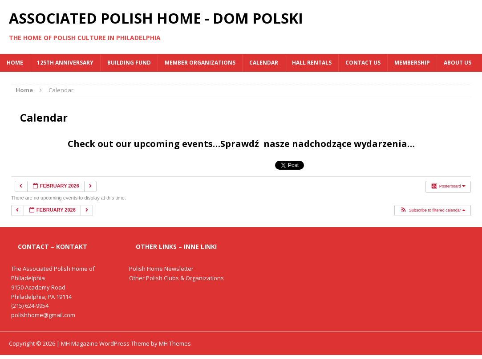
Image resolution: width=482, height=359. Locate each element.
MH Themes (175, 343)
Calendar (263, 62)
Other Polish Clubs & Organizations (176, 278)
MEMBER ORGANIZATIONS (200, 62)
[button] (432, 210)
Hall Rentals (312, 62)
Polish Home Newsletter (161, 269)
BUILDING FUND (129, 62)
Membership (412, 62)
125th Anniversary (65, 62)
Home (15, 62)
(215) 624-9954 (30, 306)
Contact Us (363, 62)
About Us (457, 62)
